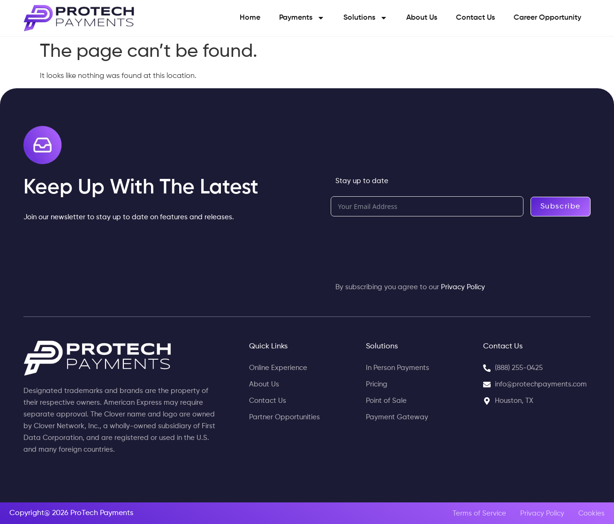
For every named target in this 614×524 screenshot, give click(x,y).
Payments (302, 17)
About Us (421, 18)
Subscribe (560, 206)
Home (250, 18)
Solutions (365, 17)
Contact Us (475, 18)
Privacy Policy (463, 287)
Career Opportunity (547, 18)
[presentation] (402, 244)
